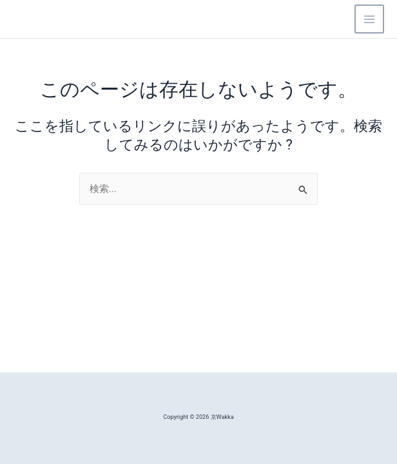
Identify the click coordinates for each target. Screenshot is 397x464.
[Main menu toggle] (369, 19)
